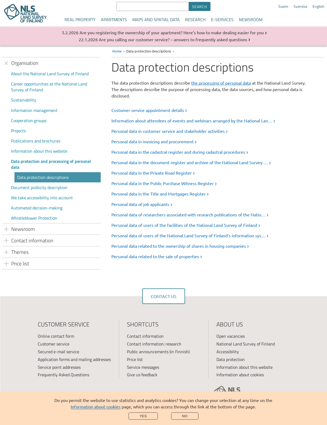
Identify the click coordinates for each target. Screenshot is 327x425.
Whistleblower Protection (34, 218)
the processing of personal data (221, 82)
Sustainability (23, 100)
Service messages (143, 367)
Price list (135, 359)
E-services (222, 19)
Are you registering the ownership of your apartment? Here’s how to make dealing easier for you (172, 32)
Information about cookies (96, 406)
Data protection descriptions (43, 177)
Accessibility (227, 351)
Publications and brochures (35, 141)
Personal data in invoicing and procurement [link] (152, 141)
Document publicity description (39, 187)
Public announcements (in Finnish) (158, 351)
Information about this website (39, 151)
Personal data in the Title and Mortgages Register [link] (158, 193)
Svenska (300, 6)
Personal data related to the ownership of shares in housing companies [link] (178, 246)
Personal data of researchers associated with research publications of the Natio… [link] (188, 214)
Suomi (283, 6)
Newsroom (250, 19)
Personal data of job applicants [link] (140, 204)
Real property (80, 19)
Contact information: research (154, 344)
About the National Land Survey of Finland (50, 73)
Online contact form (56, 336)
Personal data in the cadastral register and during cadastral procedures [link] (178, 152)
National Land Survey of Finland (245, 344)
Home (117, 51)
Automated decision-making (36, 208)
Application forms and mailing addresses (74, 359)
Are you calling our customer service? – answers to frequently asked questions (173, 39)
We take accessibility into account (42, 197)
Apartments (114, 19)
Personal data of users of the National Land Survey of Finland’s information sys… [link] (188, 235)
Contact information (145, 336)
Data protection (230, 359)
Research (195, 19)
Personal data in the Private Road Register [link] (151, 172)
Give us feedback (142, 374)
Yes (143, 416)
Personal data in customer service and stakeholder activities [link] (168, 131)
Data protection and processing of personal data (51, 164)
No (184, 416)
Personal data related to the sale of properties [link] (155, 256)
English (318, 6)
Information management (34, 110)
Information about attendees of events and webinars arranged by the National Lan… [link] (191, 120)
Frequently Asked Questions (63, 374)
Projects (18, 130)
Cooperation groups (28, 120)
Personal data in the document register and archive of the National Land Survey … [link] (189, 162)
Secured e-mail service (58, 351)
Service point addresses (59, 367)
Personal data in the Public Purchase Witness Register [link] (162, 183)
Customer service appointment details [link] (147, 110)
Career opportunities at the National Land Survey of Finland (49, 87)
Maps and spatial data (156, 19)
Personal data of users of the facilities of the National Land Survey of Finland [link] (184, 225)
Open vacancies (230, 336)
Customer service (53, 344)
